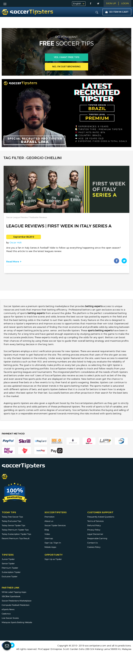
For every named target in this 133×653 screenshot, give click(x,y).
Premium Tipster (10, 567)
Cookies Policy (93, 547)
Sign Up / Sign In (53, 542)
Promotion (50, 516)
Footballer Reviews (38, 217)
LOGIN (125, 3)
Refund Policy (94, 525)
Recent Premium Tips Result (15, 538)
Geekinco (6, 613)
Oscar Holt (16, 242)
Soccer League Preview (17, 217)
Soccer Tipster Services (55, 525)
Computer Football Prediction (15, 605)
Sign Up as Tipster (53, 559)
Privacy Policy (93, 529)
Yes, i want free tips (66, 57)
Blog (47, 529)
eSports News (8, 609)
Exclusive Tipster (9, 576)
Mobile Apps (50, 547)
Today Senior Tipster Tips (13, 525)
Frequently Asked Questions (100, 516)
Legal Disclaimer (95, 534)
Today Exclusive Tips (11, 521)
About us (49, 521)
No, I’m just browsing (66, 66)
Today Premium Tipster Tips (15, 529)
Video (47, 534)
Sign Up (111, 3)
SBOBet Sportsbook (11, 596)
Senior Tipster (8, 563)
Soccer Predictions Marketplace (16, 600)
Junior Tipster (8, 559)
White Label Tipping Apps (14, 592)
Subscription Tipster (11, 572)
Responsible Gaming (97, 538)
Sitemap (49, 538)
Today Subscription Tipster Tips (16, 534)
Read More (13, 261)
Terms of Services (95, 521)
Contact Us (92, 542)
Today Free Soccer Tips (12, 516)
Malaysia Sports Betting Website (17, 622)
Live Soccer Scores (10, 618)
